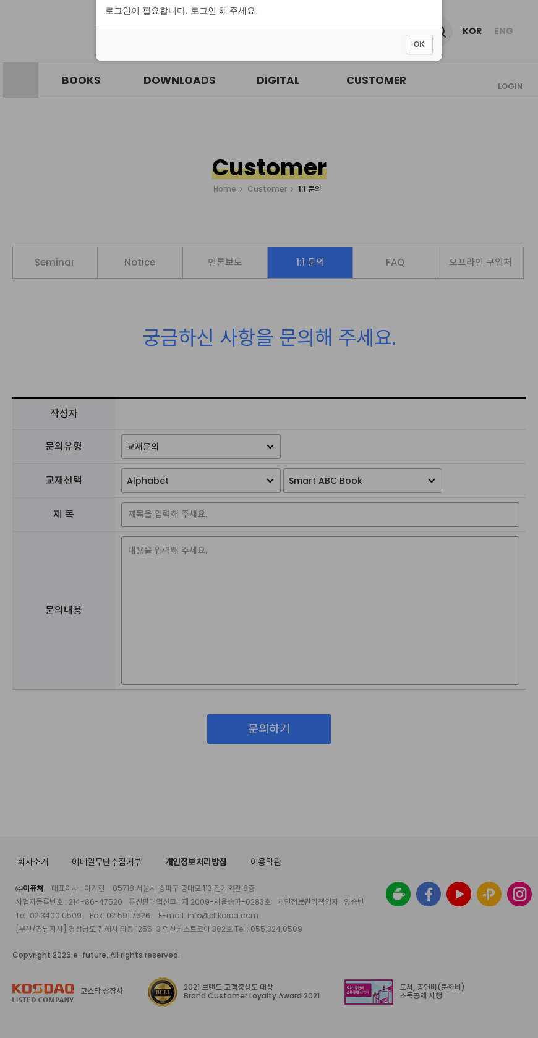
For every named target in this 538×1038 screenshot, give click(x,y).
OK (419, 553)
